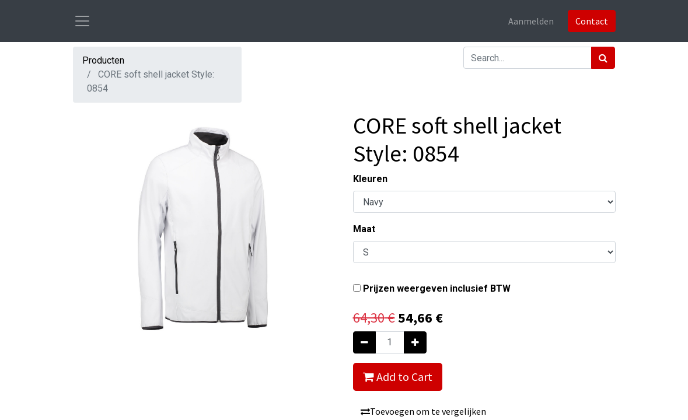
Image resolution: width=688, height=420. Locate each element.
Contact (591, 21)
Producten (103, 60)
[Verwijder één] (364, 342)
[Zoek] (603, 58)
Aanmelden (531, 21)
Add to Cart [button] (397, 376)
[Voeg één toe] (415, 342)
